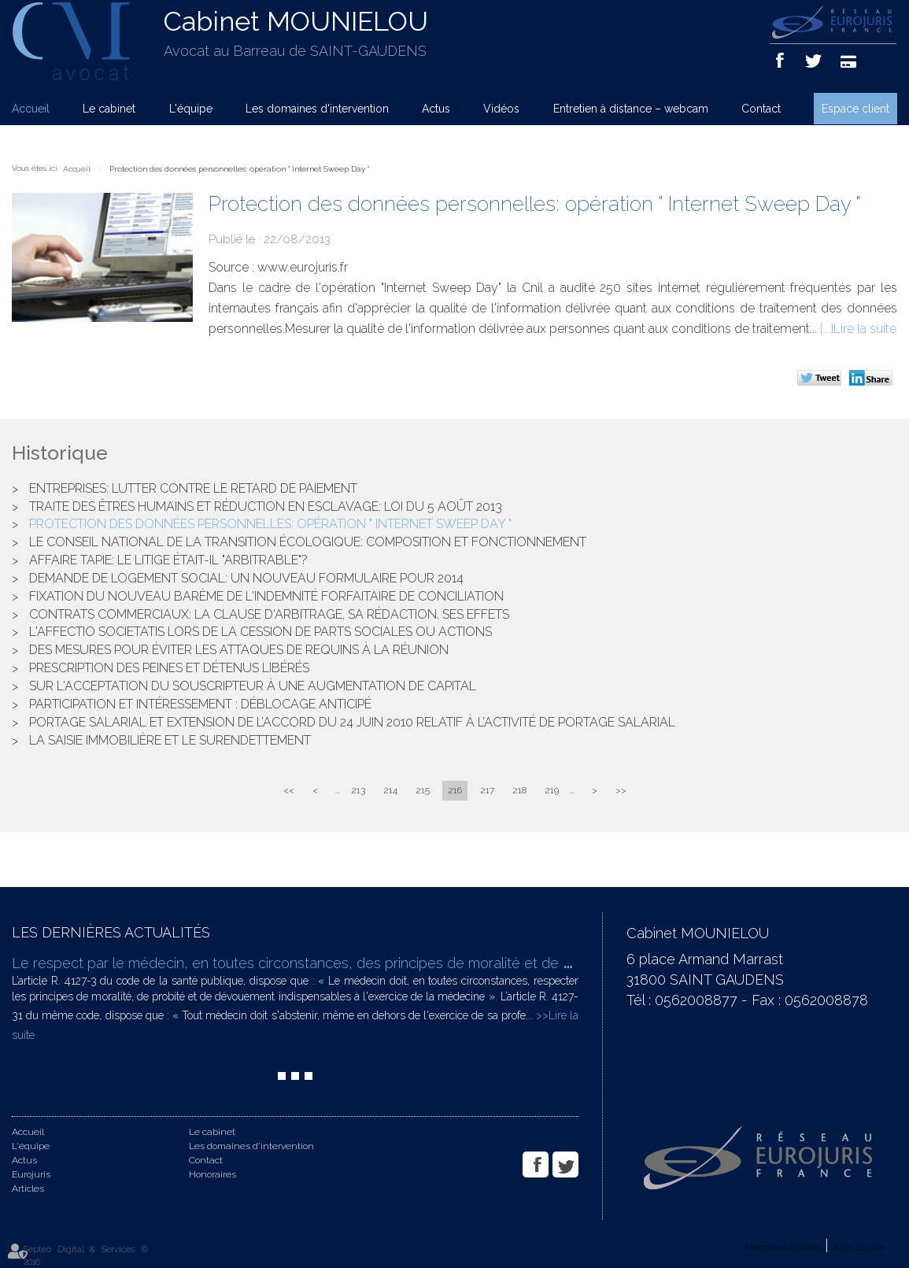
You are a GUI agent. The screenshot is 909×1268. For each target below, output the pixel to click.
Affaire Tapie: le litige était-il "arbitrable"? (168, 560)
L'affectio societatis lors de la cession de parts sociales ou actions (260, 631)
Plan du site (859, 1247)
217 (487, 790)
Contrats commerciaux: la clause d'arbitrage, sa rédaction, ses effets (269, 614)
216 (455, 790)
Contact (761, 108)
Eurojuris (31, 1174)
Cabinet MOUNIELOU (296, 21)
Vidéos (501, 108)
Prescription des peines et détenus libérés (169, 667)
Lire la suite (864, 328)
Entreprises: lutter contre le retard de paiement (193, 488)
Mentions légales (782, 1247)
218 (519, 790)
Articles (28, 1188)
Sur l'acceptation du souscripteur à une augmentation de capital (252, 685)
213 (358, 790)
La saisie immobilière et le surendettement (170, 740)
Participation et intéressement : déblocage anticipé (200, 704)
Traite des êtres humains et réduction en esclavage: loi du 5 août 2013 (265, 506)
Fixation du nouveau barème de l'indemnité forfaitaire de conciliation (266, 596)
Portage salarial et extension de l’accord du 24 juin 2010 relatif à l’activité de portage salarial (352, 722)
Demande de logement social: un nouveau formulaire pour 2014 (246, 578)
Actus (436, 108)
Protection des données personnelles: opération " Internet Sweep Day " (239, 169)
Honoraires (212, 1174)
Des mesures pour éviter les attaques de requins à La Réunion (239, 649)
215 (423, 790)
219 (552, 790)
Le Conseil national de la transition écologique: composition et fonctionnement (307, 541)
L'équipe (190, 108)
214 (390, 790)
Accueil (31, 108)
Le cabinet (109, 108)
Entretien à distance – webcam (630, 108)
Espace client (855, 108)
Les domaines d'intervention (317, 108)
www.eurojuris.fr (302, 267)
